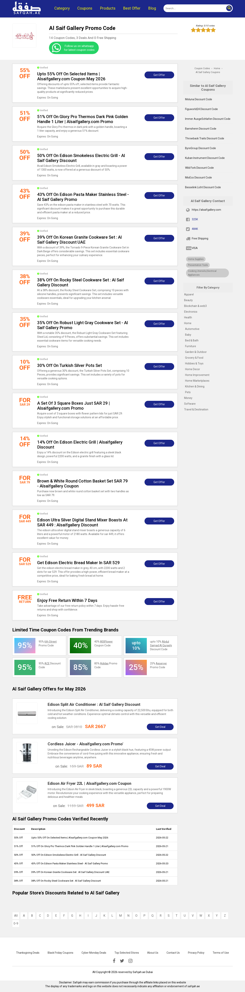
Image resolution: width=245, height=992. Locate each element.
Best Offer (131, 8)
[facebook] (114, 960)
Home (187, 323)
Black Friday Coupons (60, 952)
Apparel (189, 294)
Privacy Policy (196, 952)
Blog (152, 8)
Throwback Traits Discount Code (204, 138)
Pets (188, 392)
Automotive (192, 328)
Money (188, 397)
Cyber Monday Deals (94, 952)
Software (190, 403)
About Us (152, 952)
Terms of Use (221, 952)
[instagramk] (130, 960)
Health (188, 317)
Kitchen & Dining (194, 386)
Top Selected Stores (126, 952)
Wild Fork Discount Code (199, 167)
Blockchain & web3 (195, 305)
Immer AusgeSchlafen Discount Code (207, 118)
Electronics (190, 311)
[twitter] (122, 960)
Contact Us (173, 952)
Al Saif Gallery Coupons (208, 72)
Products (107, 8)
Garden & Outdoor (196, 351)
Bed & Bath (191, 340)
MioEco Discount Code (198, 177)
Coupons (84, 8)
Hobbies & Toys (194, 363)
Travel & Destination (196, 409)
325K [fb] (195, 219)
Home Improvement (197, 374)
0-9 (16, 923)
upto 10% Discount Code (161, 645)
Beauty (188, 300)
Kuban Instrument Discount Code (205, 157)
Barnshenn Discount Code (200, 128)
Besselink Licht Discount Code (203, 187)
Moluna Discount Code (198, 99)
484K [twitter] (195, 228)
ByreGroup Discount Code (200, 148)
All (16, 915)
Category (62, 8)
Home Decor (192, 369)
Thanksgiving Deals (27, 952)
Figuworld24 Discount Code (201, 109)
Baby (188, 334)
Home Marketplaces (197, 380)
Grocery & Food (194, 357)
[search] (193, 8)
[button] (229, 8)
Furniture (190, 346)
